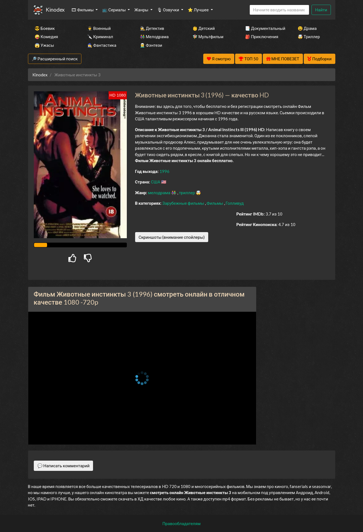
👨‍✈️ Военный (99, 28)
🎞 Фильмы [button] (83, 9)
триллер (187, 192)
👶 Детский (203, 28)
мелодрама (159, 192)
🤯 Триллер (309, 36)
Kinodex (55, 9)
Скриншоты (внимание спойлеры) (172, 237)
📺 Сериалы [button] (114, 9)
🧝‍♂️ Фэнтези (151, 45)
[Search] (279, 10)
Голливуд (235, 203)
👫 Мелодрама (154, 36)
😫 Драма (307, 28)
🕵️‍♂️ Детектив (152, 28)
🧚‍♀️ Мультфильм (207, 36)
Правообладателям (182, 523)
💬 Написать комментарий (63, 465)
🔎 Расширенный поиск (55, 58)
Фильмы (215, 203)
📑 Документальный (264, 28)
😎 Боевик (45, 28)
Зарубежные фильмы (183, 203)
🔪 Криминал (100, 36)
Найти (321, 9)
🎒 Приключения (261, 36)
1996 (164, 171)
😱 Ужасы (44, 45)
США (156, 181)
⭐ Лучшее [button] (199, 9)
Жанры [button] (141, 9)
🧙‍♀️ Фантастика (102, 45)
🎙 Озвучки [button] (168, 9)
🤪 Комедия (46, 36)
